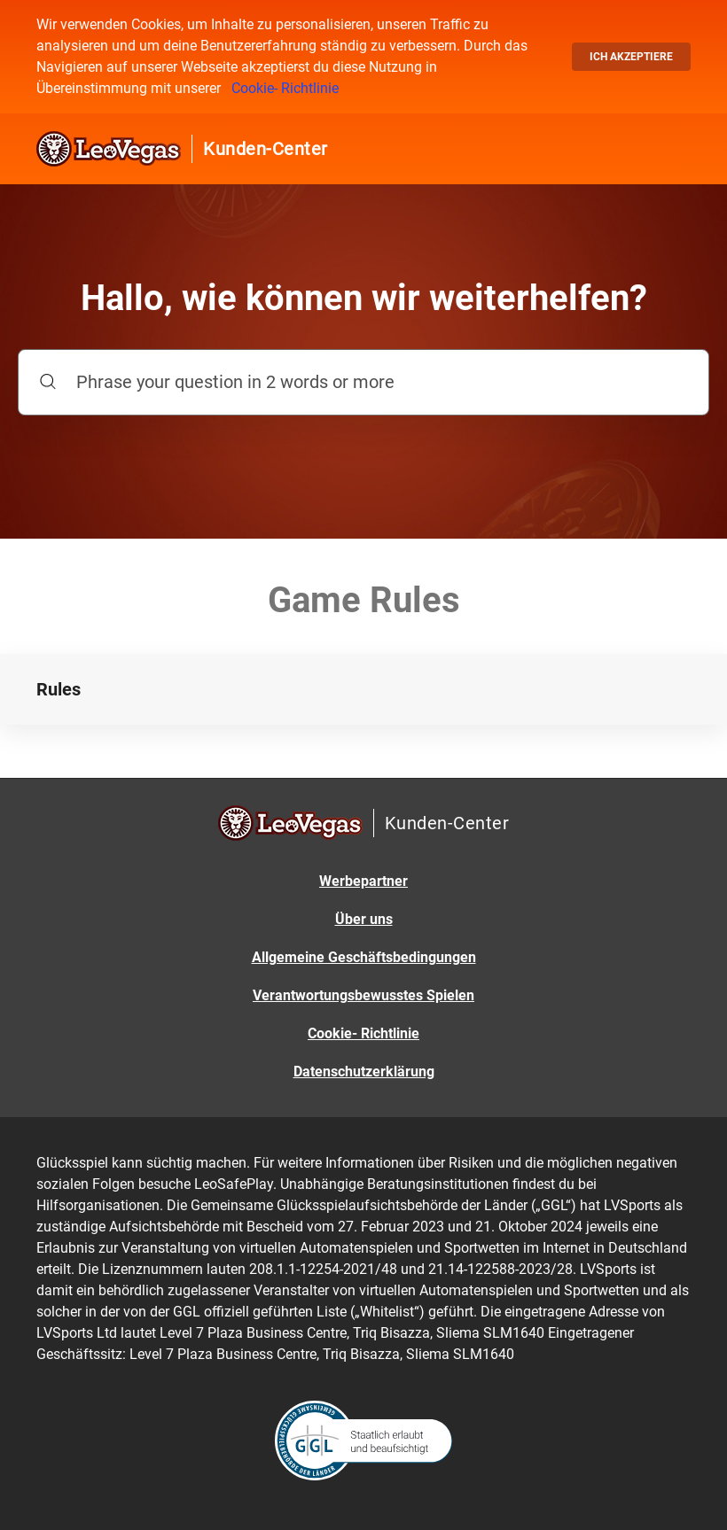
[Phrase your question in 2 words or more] (363, 382)
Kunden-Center (265, 148)
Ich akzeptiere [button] (631, 56)
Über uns (364, 919)
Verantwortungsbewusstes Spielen (363, 995)
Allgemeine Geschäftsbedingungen (364, 957)
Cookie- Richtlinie (285, 88)
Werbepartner (363, 881)
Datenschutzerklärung (363, 1071)
